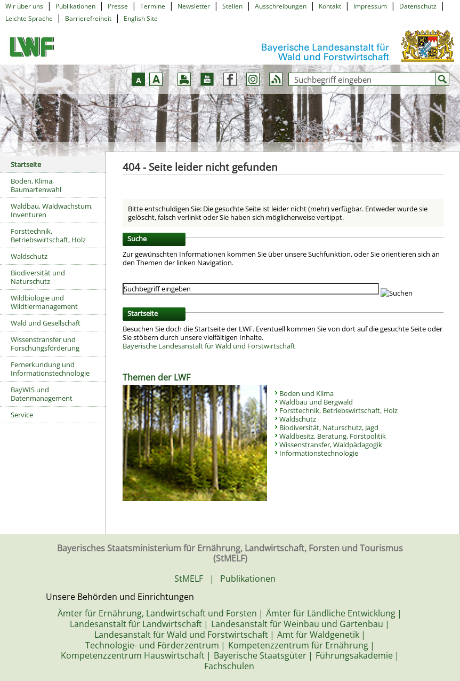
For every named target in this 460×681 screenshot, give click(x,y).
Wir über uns (24, 6)
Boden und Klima (306, 393)
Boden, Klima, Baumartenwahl (36, 185)
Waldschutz (29, 256)
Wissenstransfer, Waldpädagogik (330, 444)
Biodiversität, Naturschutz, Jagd (328, 427)
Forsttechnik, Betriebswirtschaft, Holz (48, 235)
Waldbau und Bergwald (316, 402)
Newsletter (193, 6)
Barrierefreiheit (88, 18)
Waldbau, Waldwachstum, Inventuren (52, 210)
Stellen (232, 6)
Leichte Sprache (29, 18)
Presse (118, 6)
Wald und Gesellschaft (45, 323)
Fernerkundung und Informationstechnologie (50, 369)
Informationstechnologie (318, 453)
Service (22, 414)
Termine (152, 6)
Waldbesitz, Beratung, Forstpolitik (332, 436)
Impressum (370, 6)
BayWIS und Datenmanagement (41, 394)
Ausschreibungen (280, 6)
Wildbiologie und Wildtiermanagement (44, 302)
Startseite (26, 164)
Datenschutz (418, 6)
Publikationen (75, 6)
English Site (141, 18)
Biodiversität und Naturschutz (38, 277)
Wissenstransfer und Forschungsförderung (45, 344)
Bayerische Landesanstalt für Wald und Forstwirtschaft (209, 346)
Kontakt (330, 6)
